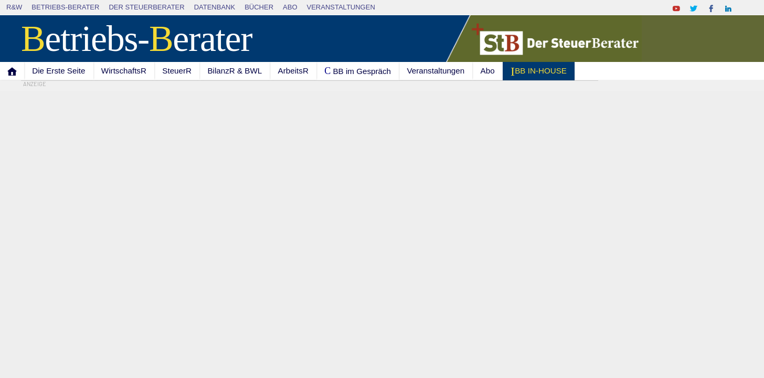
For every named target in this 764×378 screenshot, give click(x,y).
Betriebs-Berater (65, 7)
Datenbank (215, 7)
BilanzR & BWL (234, 70)
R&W (14, 7)
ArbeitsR (293, 70)
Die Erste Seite (58, 70)
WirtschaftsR (123, 70)
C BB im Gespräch (357, 71)
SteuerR (177, 70)
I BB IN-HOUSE (539, 71)
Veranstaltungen (341, 7)
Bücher (259, 7)
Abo (290, 7)
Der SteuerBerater (146, 7)
